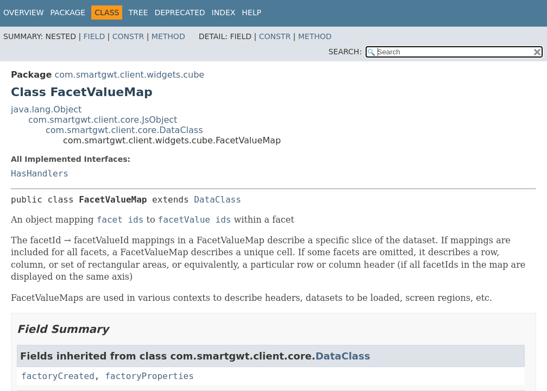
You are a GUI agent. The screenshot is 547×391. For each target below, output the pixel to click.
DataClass (217, 199)
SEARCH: (345, 51)
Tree (138, 12)
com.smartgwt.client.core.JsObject (102, 120)
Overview (23, 12)
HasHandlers (39, 173)
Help (251, 12)
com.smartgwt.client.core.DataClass (124, 130)
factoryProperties (149, 376)
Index (224, 12)
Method (168, 36)
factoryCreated (58, 376)
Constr (128, 36)
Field (94, 36)
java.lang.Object (46, 109)
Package (68, 12)
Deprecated (179, 12)
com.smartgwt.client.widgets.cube (129, 75)
